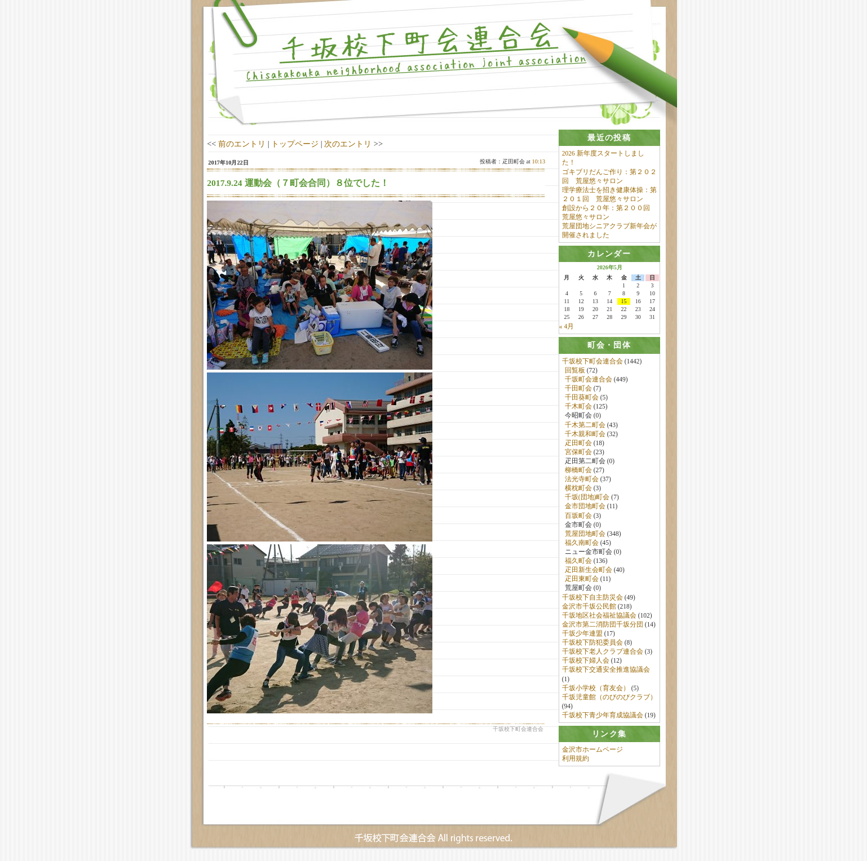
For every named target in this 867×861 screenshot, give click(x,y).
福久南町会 (582, 542)
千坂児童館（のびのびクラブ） (609, 697)
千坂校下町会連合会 (592, 361)
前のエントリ (242, 143)
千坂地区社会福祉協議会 (599, 615)
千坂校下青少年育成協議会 (602, 715)
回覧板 (575, 370)
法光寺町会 (582, 479)
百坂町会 (578, 515)
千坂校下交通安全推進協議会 (606, 670)
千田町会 (578, 388)
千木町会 (578, 406)
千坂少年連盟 (582, 634)
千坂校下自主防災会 (592, 597)
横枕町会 (578, 488)
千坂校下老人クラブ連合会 (602, 652)
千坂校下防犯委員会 (592, 643)
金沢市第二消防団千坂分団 (602, 624)
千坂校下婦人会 (585, 661)
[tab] (609, 138)
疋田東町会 (582, 579)
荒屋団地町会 (585, 533)
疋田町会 (578, 443)
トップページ (295, 143)
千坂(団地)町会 (587, 497)
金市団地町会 (585, 506)
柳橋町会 (578, 470)
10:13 (539, 161)
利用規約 (575, 759)
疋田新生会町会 (588, 570)
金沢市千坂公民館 (589, 606)
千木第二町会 (585, 424)
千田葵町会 (582, 397)
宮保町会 (578, 452)
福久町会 (578, 561)
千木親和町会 (585, 433)
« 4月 (566, 326)
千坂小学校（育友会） (596, 688)
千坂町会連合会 (588, 379)
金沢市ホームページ (592, 750)
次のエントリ (347, 143)
